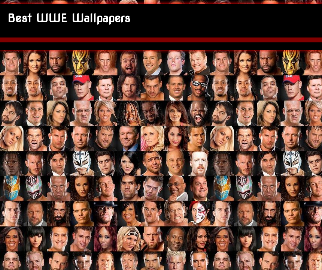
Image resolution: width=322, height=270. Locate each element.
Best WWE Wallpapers (68, 18)
